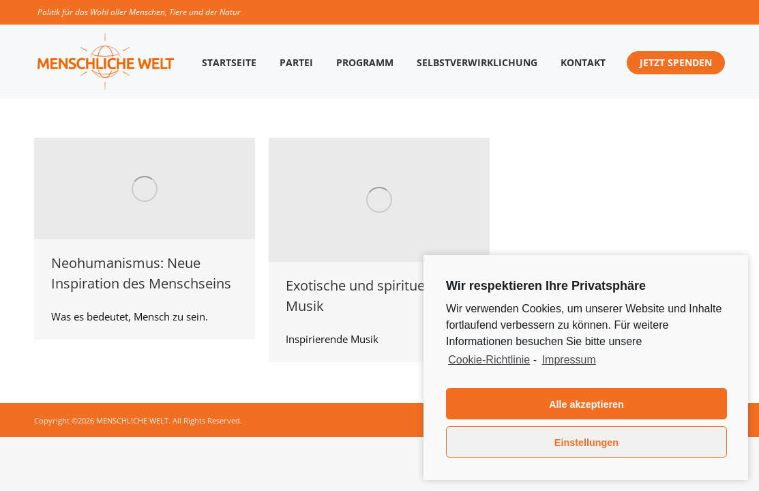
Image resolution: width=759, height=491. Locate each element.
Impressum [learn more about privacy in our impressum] (569, 360)
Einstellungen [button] (586, 442)
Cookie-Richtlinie (489, 360)
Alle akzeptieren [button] (586, 404)
